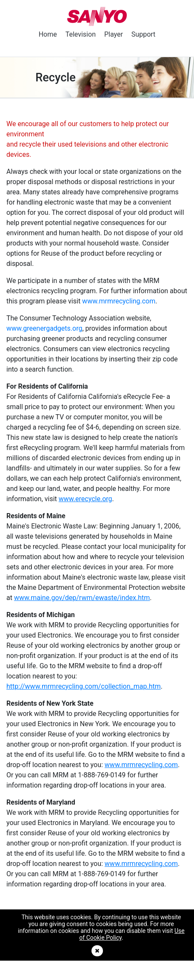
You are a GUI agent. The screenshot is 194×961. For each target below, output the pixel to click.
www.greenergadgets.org (44, 328)
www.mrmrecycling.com (118, 301)
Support (143, 34)
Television (81, 34)
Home (48, 34)
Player (113, 34)
